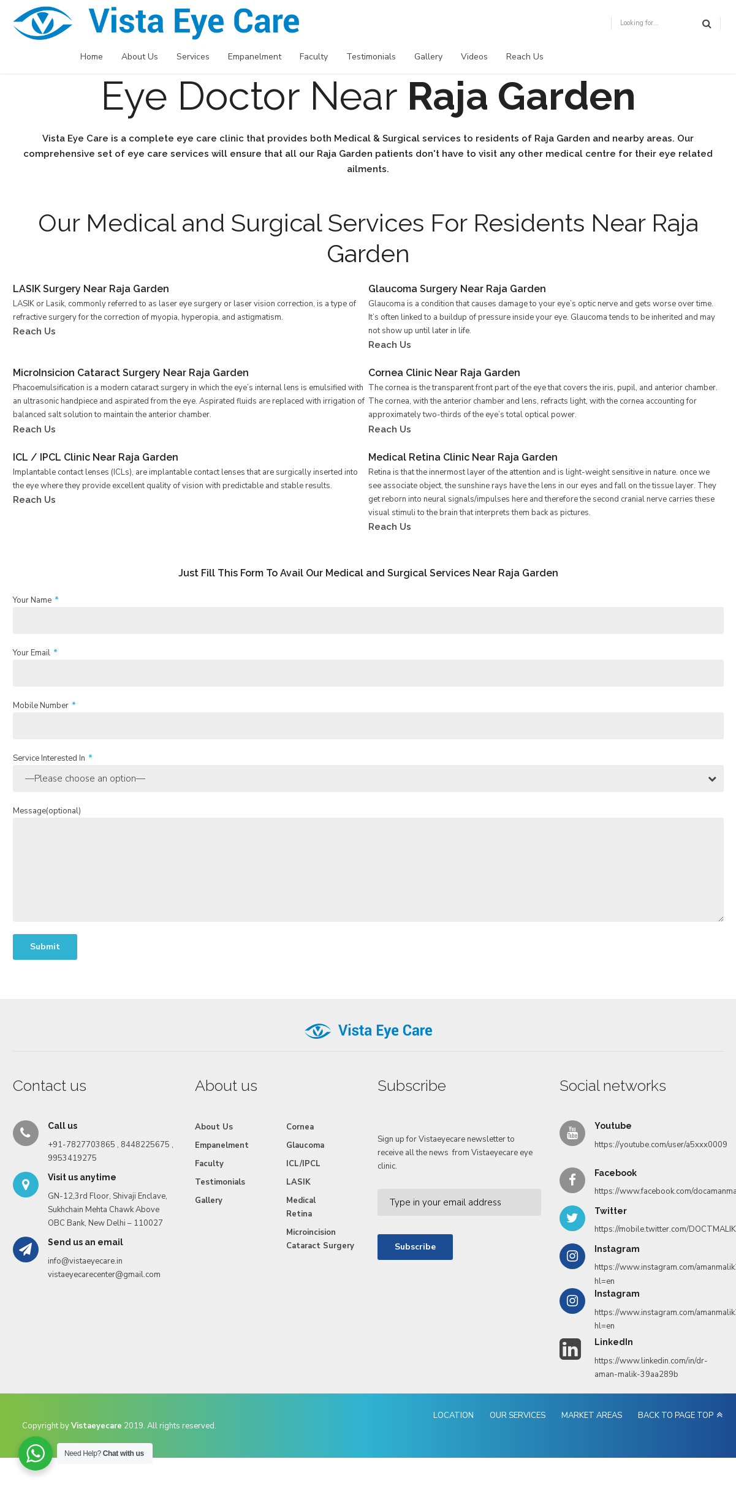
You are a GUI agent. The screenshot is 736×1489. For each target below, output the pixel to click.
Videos (474, 56)
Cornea (300, 1127)
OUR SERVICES (517, 1415)
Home (91, 56)
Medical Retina (301, 1207)
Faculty (314, 56)
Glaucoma (305, 1145)
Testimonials (371, 56)
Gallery (428, 56)
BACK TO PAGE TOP (675, 1415)
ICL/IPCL (303, 1163)
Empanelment (254, 56)
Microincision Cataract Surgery (320, 1239)
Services (193, 56)
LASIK (298, 1182)
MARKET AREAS (591, 1415)
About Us (139, 56)
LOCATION (453, 1415)
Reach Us (525, 56)
